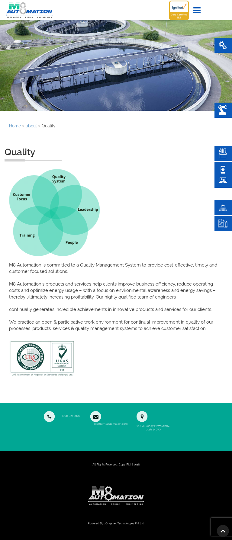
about (31, 125)
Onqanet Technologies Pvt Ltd (121, 523)
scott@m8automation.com (111, 416)
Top (223, 531)
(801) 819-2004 (81, 414)
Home (15, 125)
